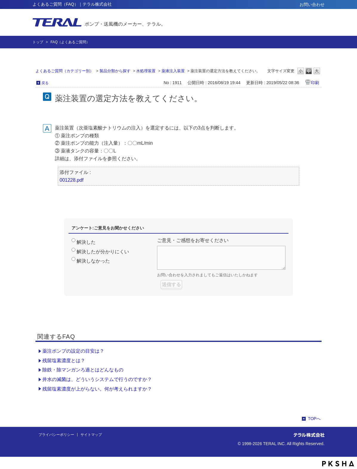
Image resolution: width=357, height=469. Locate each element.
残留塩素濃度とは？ (63, 360)
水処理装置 (146, 71)
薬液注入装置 (173, 71)
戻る (45, 83)
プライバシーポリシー (56, 434)
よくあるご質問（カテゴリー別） (64, 71)
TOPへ (314, 418)
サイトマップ (91, 434)
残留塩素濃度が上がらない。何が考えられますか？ (97, 388)
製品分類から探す (115, 71)
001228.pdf (71, 180)
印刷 (315, 82)
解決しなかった (93, 260)
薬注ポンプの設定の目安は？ (73, 351)
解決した (86, 242)
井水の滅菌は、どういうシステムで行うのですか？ (97, 379)
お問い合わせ (312, 4)
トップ (37, 42)
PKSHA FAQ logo (338, 464)
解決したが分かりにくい (103, 251)
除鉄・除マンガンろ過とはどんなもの (82, 369)
